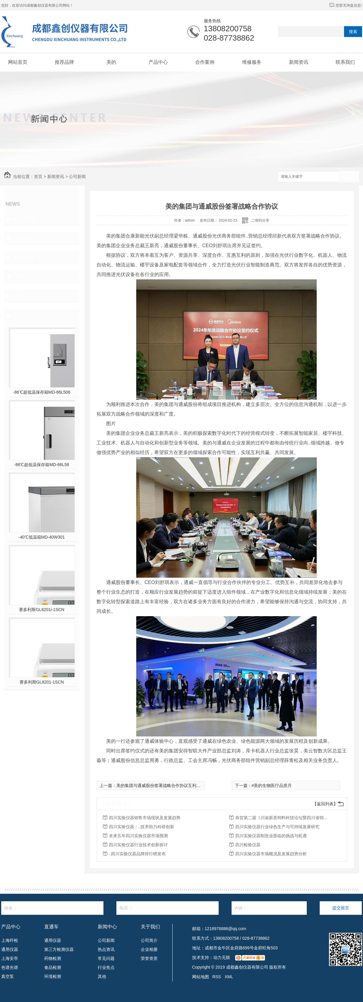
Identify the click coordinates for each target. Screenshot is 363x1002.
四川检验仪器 (247, 844)
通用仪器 (9, 949)
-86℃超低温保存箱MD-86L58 (41, 464)
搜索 (353, 31)
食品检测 (52, 967)
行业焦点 (24, 277)
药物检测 (52, 958)
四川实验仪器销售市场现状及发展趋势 (144, 817)
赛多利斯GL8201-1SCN (42, 682)
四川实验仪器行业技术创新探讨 (138, 844)
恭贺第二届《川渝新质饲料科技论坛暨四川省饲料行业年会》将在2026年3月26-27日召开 (283, 817)
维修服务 (251, 62)
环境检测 (52, 976)
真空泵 (7, 976)
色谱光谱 (9, 967)
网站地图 (200, 976)
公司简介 (149, 940)
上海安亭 (9, 958)
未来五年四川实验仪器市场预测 (138, 835)
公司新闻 (77, 176)
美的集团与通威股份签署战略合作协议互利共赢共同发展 (169, 785)
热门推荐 (24, 315)
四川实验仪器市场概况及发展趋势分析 (271, 853)
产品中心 (158, 62)
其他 (18, 296)
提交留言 (340, 907)
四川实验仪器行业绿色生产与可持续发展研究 (277, 826)
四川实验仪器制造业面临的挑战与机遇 (271, 835)
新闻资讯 (298, 62)
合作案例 (204, 62)
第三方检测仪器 (59, 949)
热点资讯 (24, 238)
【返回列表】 (325, 803)
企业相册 (149, 949)
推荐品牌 (64, 62)
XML (229, 976)
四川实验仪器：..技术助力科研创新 (141, 826)
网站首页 (17, 62)
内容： (269, 908)
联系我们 (345, 62)
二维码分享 (260, 220)
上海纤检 (9, 940)
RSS (216, 976)
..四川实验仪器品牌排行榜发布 (137, 853)
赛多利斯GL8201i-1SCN (41, 609)
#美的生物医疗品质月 (272, 785)
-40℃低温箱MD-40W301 (42, 537)
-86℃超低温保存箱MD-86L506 (41, 392)
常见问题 (24, 257)
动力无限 (221, 957)
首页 (38, 176)
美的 (111, 62)
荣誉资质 (149, 958)
